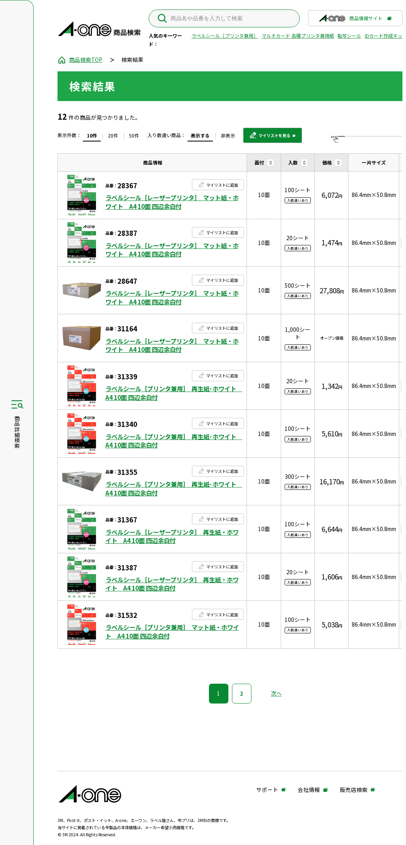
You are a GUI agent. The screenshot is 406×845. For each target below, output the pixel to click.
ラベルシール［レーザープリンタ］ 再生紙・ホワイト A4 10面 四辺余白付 (172, 536)
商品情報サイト (350, 20)
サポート (267, 790)
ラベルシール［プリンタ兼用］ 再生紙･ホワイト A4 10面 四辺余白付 (173, 392)
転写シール (349, 35)
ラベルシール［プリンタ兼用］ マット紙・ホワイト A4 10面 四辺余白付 (172, 631)
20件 (113, 135)
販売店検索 (354, 790)
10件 (92, 135)
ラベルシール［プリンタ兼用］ (225, 35)
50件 (134, 135)
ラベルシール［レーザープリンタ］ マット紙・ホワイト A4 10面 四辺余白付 (172, 201)
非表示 (228, 135)
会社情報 (309, 790)
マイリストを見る (270, 137)
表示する (200, 135)
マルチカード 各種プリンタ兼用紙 (298, 35)
